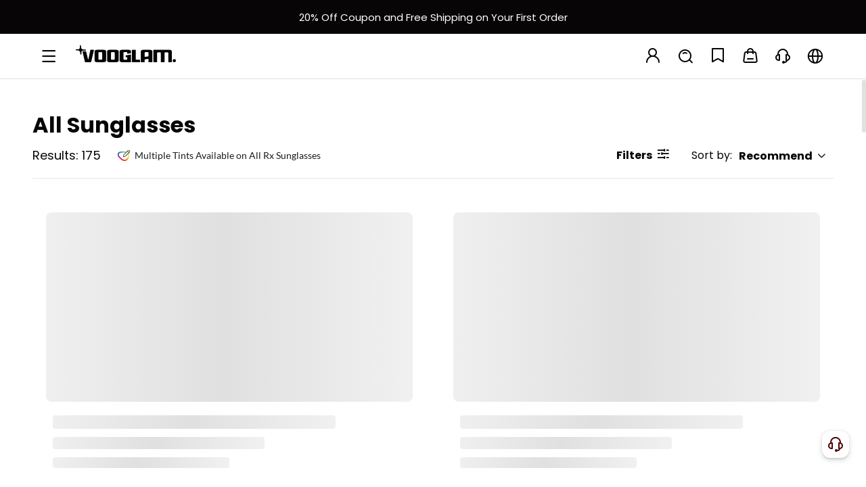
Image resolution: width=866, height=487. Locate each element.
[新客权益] (433, 17)
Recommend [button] (783, 156)
